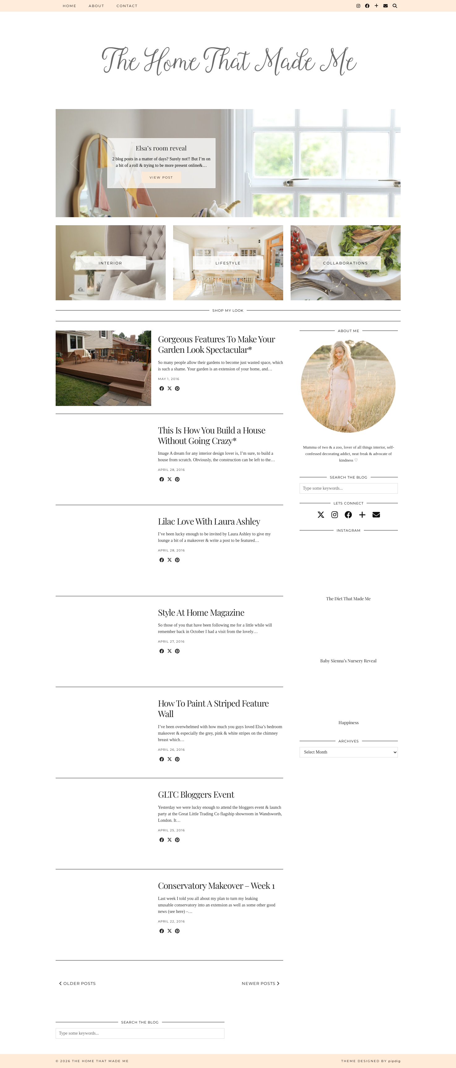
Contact (127, 6)
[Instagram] (358, 6)
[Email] (385, 6)
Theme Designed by (371, 1061)
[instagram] (334, 515)
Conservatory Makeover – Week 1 (216, 885)
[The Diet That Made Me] (349, 574)
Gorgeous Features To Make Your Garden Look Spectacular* (216, 344)
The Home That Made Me (100, 1061)
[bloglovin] (362, 515)
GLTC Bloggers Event (196, 794)
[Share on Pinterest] (177, 389)
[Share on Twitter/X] (169, 389)
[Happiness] (349, 698)
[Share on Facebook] (162, 389)
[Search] (395, 6)
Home (69, 6)
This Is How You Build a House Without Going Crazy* (211, 435)
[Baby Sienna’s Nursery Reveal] (349, 636)
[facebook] (348, 515)
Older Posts (77, 983)
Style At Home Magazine (201, 612)
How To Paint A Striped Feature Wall (213, 708)
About (96, 6)
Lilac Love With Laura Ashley (209, 521)
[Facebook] (367, 6)
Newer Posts (260, 983)
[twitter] (321, 515)
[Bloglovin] (376, 6)
